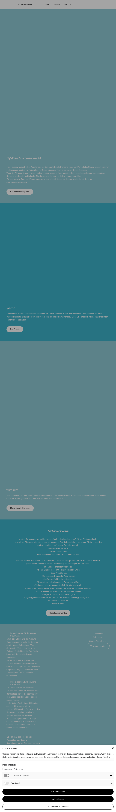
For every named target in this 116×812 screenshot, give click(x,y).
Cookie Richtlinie (103, 757)
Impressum (7, 769)
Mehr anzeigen (9, 765)
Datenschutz (19, 769)
